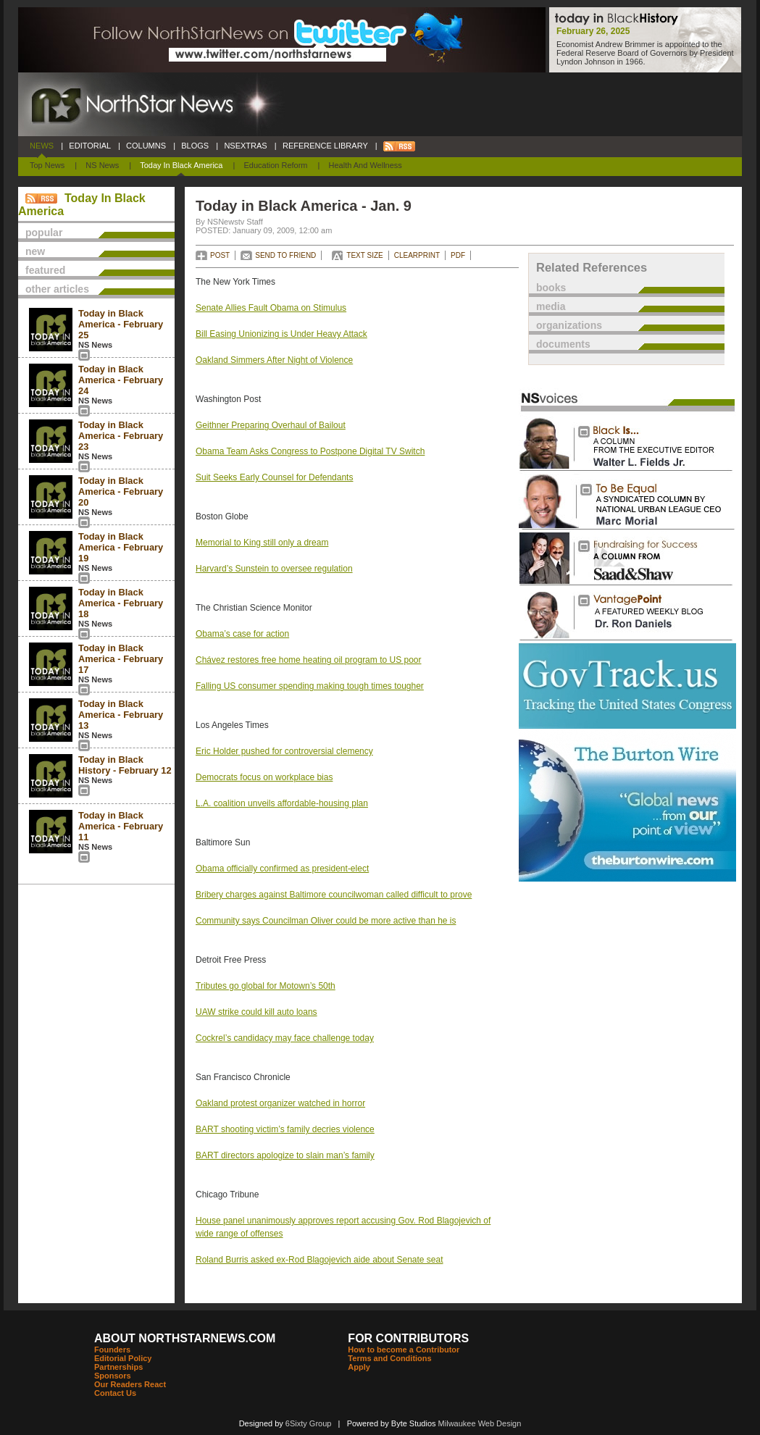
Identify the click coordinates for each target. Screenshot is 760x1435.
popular (43, 232)
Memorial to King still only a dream (262, 542)
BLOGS (195, 145)
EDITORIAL (89, 145)
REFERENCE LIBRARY (325, 145)
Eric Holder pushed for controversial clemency (284, 751)
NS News (102, 165)
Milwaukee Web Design (480, 1423)
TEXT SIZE (364, 255)
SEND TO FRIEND (285, 255)
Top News (47, 165)
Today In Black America (181, 165)
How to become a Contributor (403, 1349)
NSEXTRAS (246, 145)
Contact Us (115, 1393)
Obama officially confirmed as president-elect (282, 868)
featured (45, 270)
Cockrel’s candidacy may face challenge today (285, 1038)
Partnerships (118, 1367)
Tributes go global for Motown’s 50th (265, 986)
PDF (458, 255)
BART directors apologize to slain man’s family (285, 1155)
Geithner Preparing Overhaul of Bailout (271, 425)
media (550, 306)
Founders (112, 1349)
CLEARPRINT (417, 255)
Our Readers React (130, 1384)
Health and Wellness (365, 165)
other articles (57, 289)
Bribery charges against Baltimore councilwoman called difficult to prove (334, 895)
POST (220, 255)
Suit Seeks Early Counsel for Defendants (274, 477)
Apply (359, 1367)
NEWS (41, 145)
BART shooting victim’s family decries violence (285, 1129)
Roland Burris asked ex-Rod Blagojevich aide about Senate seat (319, 1260)
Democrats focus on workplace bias (264, 777)
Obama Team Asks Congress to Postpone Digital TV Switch (310, 451)
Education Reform (275, 165)
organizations (569, 325)
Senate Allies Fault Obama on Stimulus (271, 308)
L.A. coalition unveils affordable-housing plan (282, 803)
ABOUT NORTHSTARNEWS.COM (184, 1338)
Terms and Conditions (389, 1358)
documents (563, 344)
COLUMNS (146, 145)
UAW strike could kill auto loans (256, 1012)
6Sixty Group (308, 1423)
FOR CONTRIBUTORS (408, 1338)
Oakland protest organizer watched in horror (280, 1103)
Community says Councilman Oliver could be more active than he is (326, 921)
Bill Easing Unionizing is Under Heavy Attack (281, 334)
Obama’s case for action (242, 634)
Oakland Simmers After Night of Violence (274, 360)
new (35, 251)
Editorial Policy (122, 1358)
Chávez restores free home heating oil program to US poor (309, 660)
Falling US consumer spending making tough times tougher (310, 686)
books (551, 287)
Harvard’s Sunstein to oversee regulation (274, 569)
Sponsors (112, 1375)
